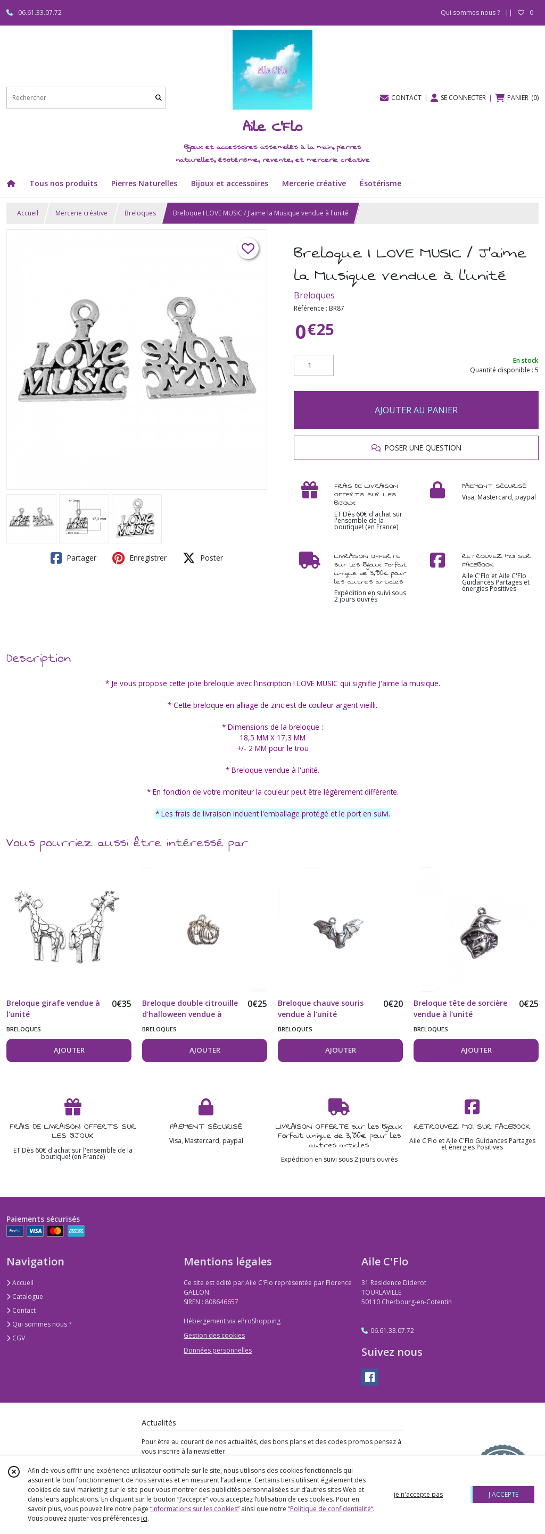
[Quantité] (314, 365)
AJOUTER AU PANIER (416, 410)
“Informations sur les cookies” (195, 1508)
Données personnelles (218, 1350)
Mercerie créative (81, 213)
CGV (15, 1338)
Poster (203, 558)
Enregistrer (139, 558)
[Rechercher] (159, 97)
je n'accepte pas (418, 1494)
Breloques (140, 213)
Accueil (27, 213)
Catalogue (24, 1296)
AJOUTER (69, 1050)
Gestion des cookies (214, 1335)
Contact (21, 1310)
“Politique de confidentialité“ (330, 1508)
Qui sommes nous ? (38, 1324)
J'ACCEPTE (503, 1494)
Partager (73, 558)
